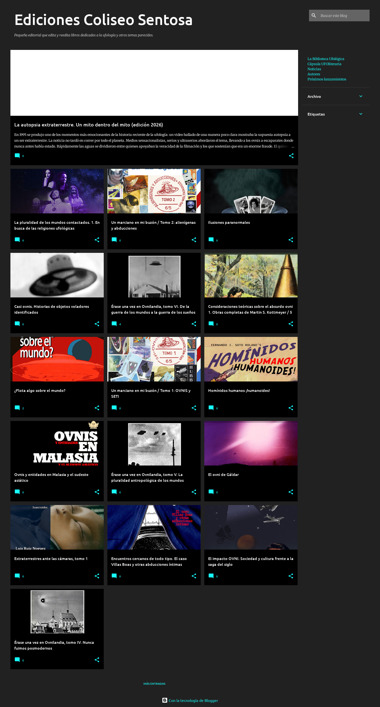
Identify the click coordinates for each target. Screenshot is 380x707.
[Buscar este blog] (344, 15)
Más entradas (154, 684)
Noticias (314, 69)
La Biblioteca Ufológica (326, 59)
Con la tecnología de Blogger (190, 700)
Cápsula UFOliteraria (324, 64)
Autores (314, 74)
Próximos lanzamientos (327, 79)
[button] (291, 156)
